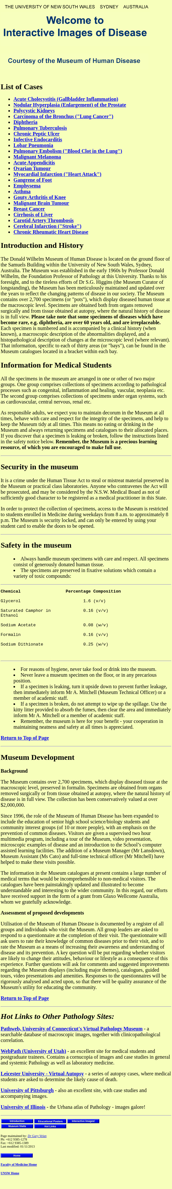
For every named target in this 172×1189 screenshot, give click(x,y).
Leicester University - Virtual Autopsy (42, 1087)
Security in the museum (39, 467)
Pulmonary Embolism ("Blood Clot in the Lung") (67, 151)
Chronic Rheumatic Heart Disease (50, 232)
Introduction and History (42, 245)
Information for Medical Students (56, 365)
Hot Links (16, 1030)
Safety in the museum (36, 545)
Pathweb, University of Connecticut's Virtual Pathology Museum (71, 1042)
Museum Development (37, 771)
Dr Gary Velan (37, 1149)
